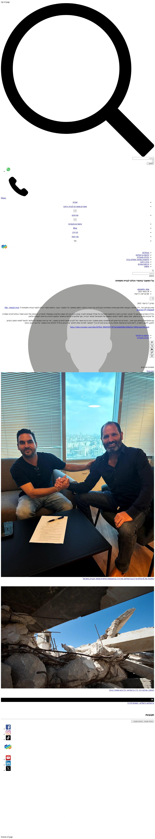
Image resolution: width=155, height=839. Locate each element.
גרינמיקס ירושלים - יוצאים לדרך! (140, 703)
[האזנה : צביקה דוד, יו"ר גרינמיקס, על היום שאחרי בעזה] (77, 637)
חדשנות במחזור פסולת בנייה (137, 259)
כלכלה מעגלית (143, 257)
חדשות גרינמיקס (142, 255)
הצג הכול (150, 371)
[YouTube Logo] (8, 759)
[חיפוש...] (143, 158)
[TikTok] (8, 739)
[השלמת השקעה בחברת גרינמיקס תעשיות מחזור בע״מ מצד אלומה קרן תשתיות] (77, 474)
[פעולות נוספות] (152, 298)
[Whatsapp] (8, 171)
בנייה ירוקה (144, 262)
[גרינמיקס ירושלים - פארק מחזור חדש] (77, 700)
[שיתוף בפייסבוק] (152, 342)
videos (146, 266)
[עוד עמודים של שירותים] (75, 219)
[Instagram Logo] (8, 734)
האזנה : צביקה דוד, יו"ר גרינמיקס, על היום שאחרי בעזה (131, 690)
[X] (8, 770)
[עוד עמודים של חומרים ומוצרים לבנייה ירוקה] (75, 211)
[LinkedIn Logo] (8, 765)
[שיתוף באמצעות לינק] (152, 352)
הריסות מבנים (143, 264)
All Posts (145, 253)
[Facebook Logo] (8, 729)
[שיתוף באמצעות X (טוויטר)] (152, 346)
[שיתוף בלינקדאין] (152, 349)
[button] (77, 270)
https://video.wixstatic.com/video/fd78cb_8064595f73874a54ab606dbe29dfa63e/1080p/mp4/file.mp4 (109, 327)
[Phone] (16, 198)
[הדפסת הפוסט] (152, 356)
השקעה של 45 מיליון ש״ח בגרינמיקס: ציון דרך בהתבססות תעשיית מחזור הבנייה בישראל (118, 579)
